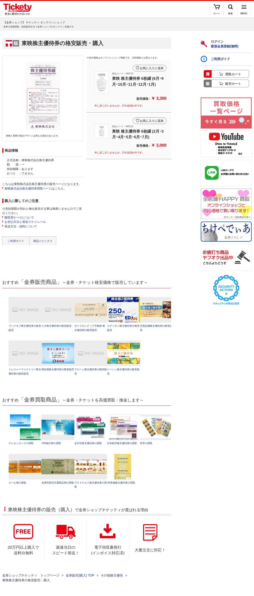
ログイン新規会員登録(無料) (219, 44)
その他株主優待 (112, 575)
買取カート (233, 74)
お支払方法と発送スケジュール (25, 222)
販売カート (233, 83)
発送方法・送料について (21, 226)
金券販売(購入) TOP (80, 575)
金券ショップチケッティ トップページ (30, 575)
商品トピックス (42, 241)
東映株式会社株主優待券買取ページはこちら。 (35, 188)
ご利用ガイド (16, 241)
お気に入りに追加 (151, 67)
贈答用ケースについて (19, 217)
